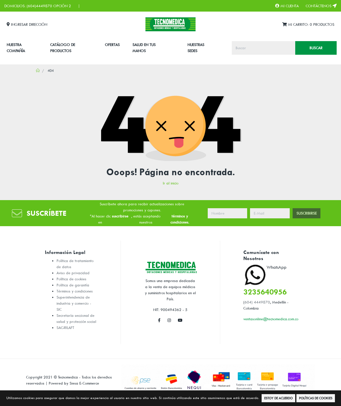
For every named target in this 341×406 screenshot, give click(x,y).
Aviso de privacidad (73, 272)
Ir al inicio (170, 183)
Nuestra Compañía (16, 47)
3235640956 (265, 292)
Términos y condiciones (74, 291)
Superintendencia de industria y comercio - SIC (73, 303)
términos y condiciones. (179, 219)
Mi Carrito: (308, 24)
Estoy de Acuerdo (278, 398)
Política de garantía (72, 285)
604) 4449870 (257, 302)
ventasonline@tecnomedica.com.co (270, 319)
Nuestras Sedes (195, 47)
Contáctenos (321, 5)
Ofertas (112, 44)
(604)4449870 (39, 5)
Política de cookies (71, 279)
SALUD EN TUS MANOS (144, 47)
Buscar (315, 47)
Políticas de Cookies (315, 398)
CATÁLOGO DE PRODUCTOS (62, 47)
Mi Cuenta (287, 5)
